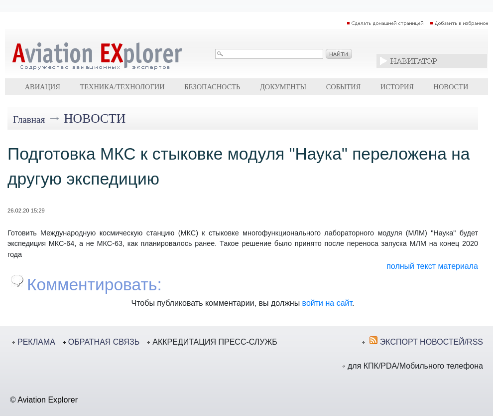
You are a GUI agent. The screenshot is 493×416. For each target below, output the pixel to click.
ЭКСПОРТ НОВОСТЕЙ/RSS (431, 342)
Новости (451, 87)
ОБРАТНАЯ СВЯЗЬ (103, 342)
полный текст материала (432, 266)
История (397, 87)
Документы (283, 87)
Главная (29, 119)
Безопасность (212, 87)
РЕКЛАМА (36, 342)
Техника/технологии (122, 87)
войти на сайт (327, 303)
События (343, 87)
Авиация (42, 87)
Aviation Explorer (47, 400)
